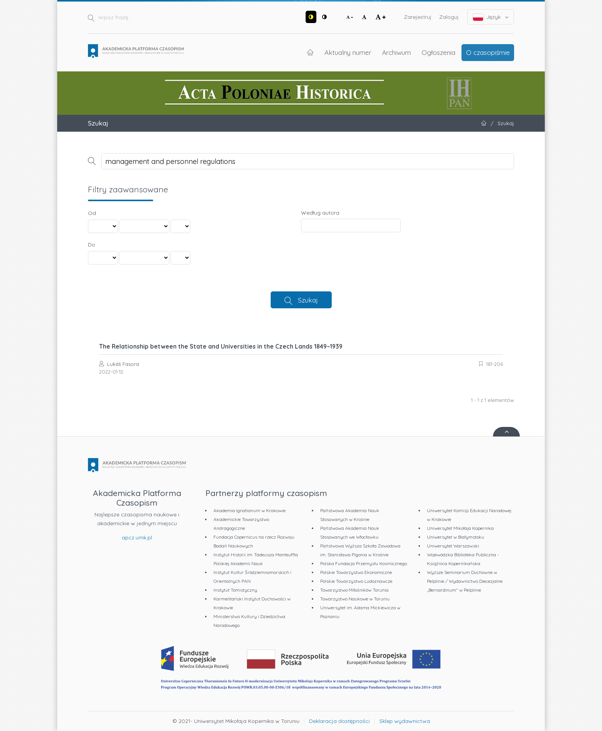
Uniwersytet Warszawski (453, 546)
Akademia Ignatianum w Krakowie (249, 510)
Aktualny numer (347, 52)
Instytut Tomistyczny (235, 590)
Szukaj (308, 300)
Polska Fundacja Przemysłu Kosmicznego (363, 563)
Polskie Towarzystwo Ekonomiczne (356, 572)
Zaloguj (449, 16)
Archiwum (396, 52)
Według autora (320, 212)
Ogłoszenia (438, 52)
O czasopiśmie (488, 52)
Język (491, 17)
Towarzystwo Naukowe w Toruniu (355, 599)
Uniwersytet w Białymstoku (455, 537)
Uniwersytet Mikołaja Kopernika (460, 528)
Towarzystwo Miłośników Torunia (354, 590)
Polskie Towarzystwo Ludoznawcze (356, 581)
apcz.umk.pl (137, 537)
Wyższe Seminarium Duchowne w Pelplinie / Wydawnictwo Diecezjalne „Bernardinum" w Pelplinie (465, 581)
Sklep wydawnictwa (404, 721)
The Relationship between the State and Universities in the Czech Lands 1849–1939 (220, 346)
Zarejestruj (418, 16)
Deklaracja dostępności (339, 721)
